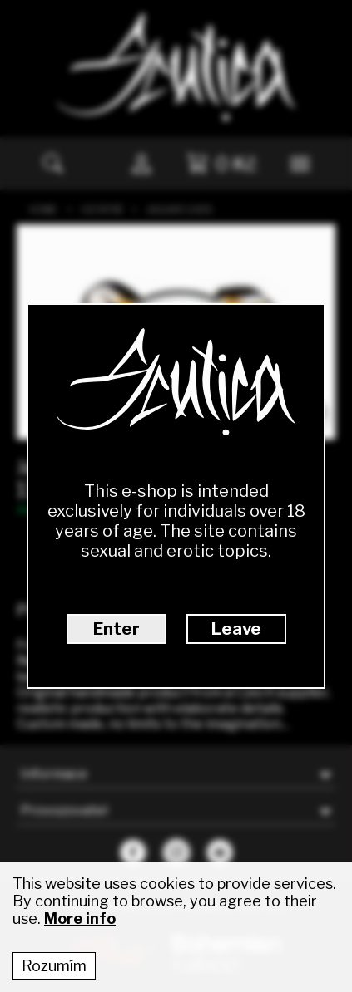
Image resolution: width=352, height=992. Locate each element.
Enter (116, 629)
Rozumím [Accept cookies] (54, 966)
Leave (236, 629)
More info (80, 918)
